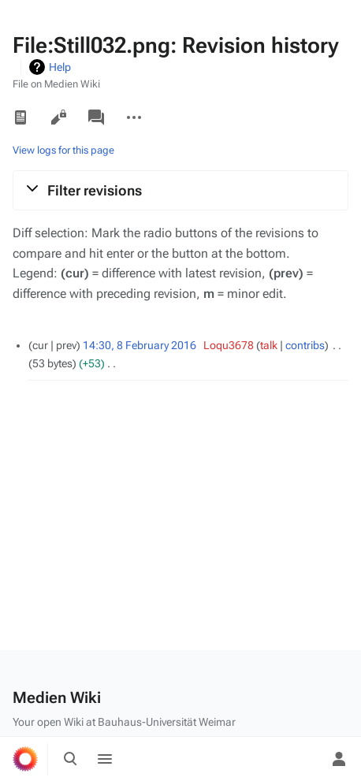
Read (20, 117)
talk (268, 345)
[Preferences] (304, 759)
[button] (180, 190)
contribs (305, 345)
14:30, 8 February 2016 (139, 345)
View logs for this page (63, 150)
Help (60, 67)
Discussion (96, 117)
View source (58, 117)
